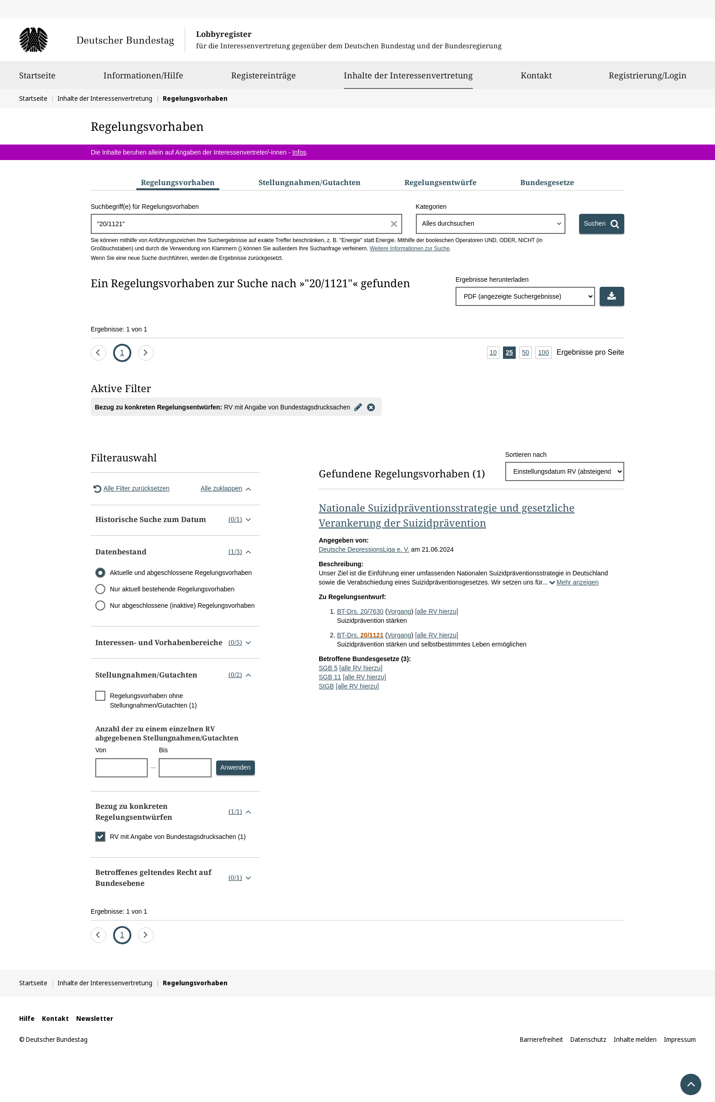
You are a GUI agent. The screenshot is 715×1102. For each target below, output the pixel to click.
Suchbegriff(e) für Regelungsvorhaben (145, 206)
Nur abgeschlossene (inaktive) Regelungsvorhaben (182, 605)
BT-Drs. (360, 635)
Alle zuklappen (228, 489)
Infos (299, 152)
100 (544, 353)
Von (100, 750)
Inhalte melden (635, 1039)
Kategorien (431, 206)
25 (511, 353)
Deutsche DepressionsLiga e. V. (364, 549)
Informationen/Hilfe (143, 79)
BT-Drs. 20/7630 (360, 611)
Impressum (680, 1039)
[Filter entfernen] (371, 407)
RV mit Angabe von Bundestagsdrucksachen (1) (178, 836)
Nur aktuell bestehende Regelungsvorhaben (172, 589)
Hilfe (27, 1018)
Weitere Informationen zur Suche (410, 248)
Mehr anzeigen (573, 582)
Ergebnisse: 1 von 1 (119, 329)
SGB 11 (330, 677)
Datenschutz (588, 1039)
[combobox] (490, 224)
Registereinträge (263, 79)
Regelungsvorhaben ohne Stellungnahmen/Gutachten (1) (153, 700)
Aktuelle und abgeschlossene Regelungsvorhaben (181, 572)
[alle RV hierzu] (436, 611)
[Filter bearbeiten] (358, 407)
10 (495, 353)
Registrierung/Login (648, 79)
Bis (163, 750)
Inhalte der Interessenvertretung (408, 75)
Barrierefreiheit (541, 1039)
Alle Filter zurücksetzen (130, 489)
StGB (326, 686)
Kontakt (536, 79)
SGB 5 (328, 668)
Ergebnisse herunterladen (492, 279)
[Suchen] (601, 224)
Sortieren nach (526, 454)
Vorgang (399, 611)
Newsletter (94, 1018)
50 (527, 353)
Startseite (37, 79)
